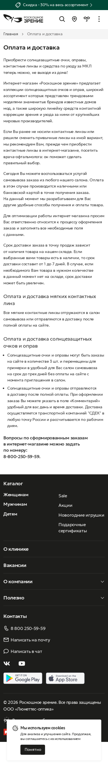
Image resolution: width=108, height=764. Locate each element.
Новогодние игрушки (81, 515)
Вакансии (14, 565)
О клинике (16, 549)
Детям (10, 514)
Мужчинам (15, 504)
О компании (17, 581)
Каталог (13, 483)
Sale (62, 495)
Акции (65, 505)
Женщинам (15, 494)
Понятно (33, 749)
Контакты (15, 616)
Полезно (13, 597)
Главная (10, 33)
